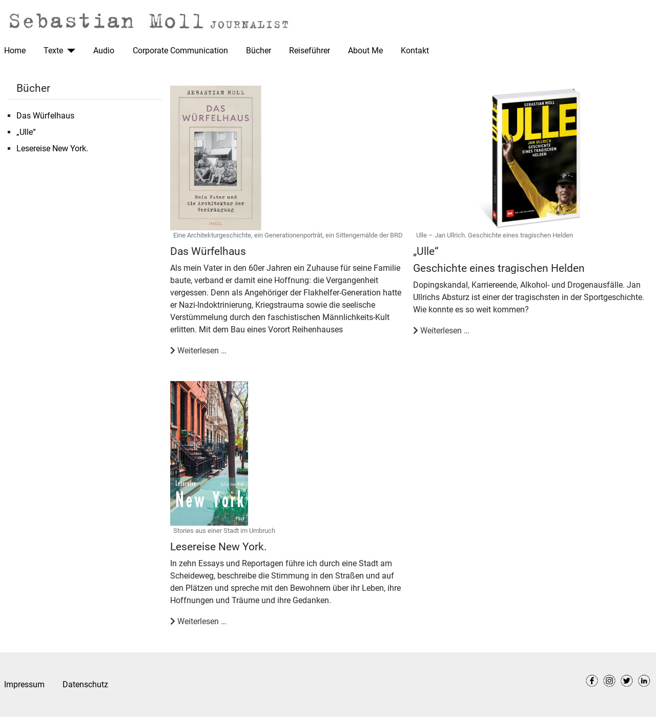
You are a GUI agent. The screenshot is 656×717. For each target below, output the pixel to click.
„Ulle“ (26, 132)
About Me (365, 50)
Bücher (258, 50)
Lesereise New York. (52, 148)
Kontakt (415, 50)
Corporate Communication (180, 50)
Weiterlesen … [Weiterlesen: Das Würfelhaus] (198, 350)
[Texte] (69, 51)
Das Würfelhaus (45, 116)
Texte (53, 50)
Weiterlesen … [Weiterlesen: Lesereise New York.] (198, 621)
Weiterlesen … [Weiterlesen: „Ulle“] (441, 330)
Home (15, 50)
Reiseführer (309, 50)
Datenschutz (85, 684)
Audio (103, 50)
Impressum (24, 684)
